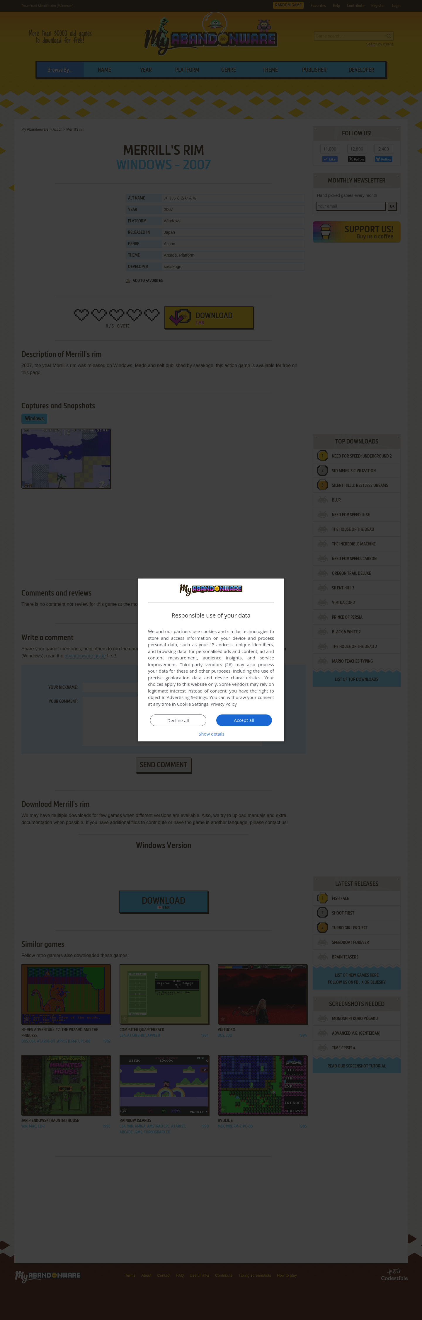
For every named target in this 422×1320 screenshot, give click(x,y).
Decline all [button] (178, 720)
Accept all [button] (244, 720)
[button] (211, 734)
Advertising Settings (187, 697)
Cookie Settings (192, 704)
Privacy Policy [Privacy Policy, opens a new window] (224, 704)
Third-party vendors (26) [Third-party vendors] (206, 664)
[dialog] (211, 660)
